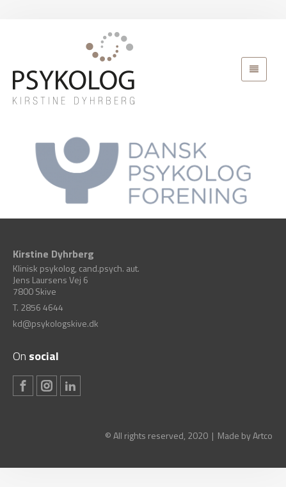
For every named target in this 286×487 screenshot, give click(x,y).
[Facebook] (23, 385)
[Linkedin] (70, 385)
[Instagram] (46, 385)
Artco (263, 435)
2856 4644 (41, 307)
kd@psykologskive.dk (56, 323)
